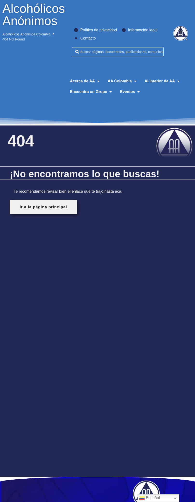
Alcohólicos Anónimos (33, 15)
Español (149, 498)
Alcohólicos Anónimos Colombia (26, 34)
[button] (85, 81)
